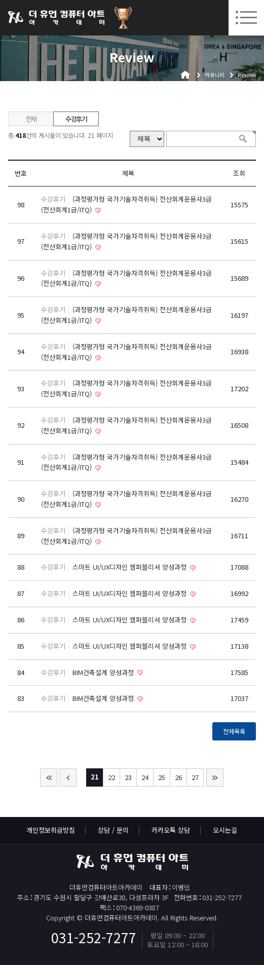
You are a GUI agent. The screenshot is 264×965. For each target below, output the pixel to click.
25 (161, 777)
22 (111, 777)
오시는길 (225, 830)
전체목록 (234, 731)
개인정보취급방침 (50, 830)
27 (195, 777)
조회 (239, 173)
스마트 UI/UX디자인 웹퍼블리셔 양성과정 (130, 567)
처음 (48, 777)
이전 (68, 777)
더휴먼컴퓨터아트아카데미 (56, 17)
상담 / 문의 (113, 830)
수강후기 (76, 119)
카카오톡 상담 (171, 830)
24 (144, 777)
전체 (31, 119)
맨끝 (214, 777)
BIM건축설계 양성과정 (104, 672)
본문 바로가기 (0, 0)
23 (128, 777)
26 (178, 777)
